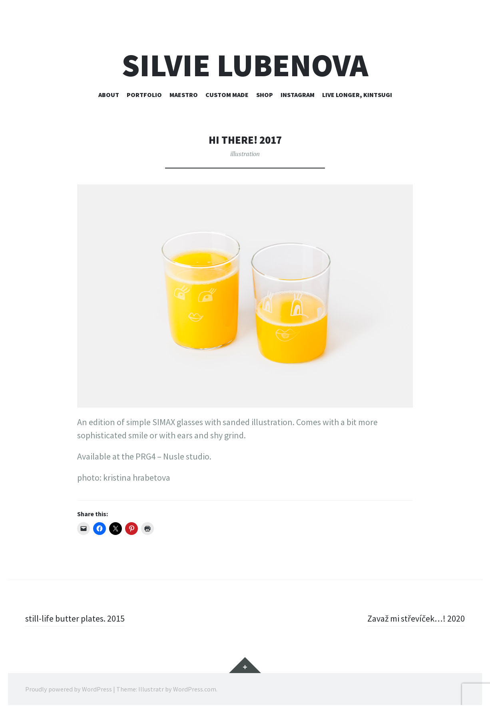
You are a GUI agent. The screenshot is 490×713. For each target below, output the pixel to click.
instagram (298, 95)
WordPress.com (194, 689)
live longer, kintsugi (357, 95)
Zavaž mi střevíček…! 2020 (416, 618)
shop (264, 95)
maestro (183, 95)
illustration (245, 153)
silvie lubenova (245, 65)
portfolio (144, 95)
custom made (227, 95)
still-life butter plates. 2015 (75, 618)
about (108, 95)
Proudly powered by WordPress (68, 689)
